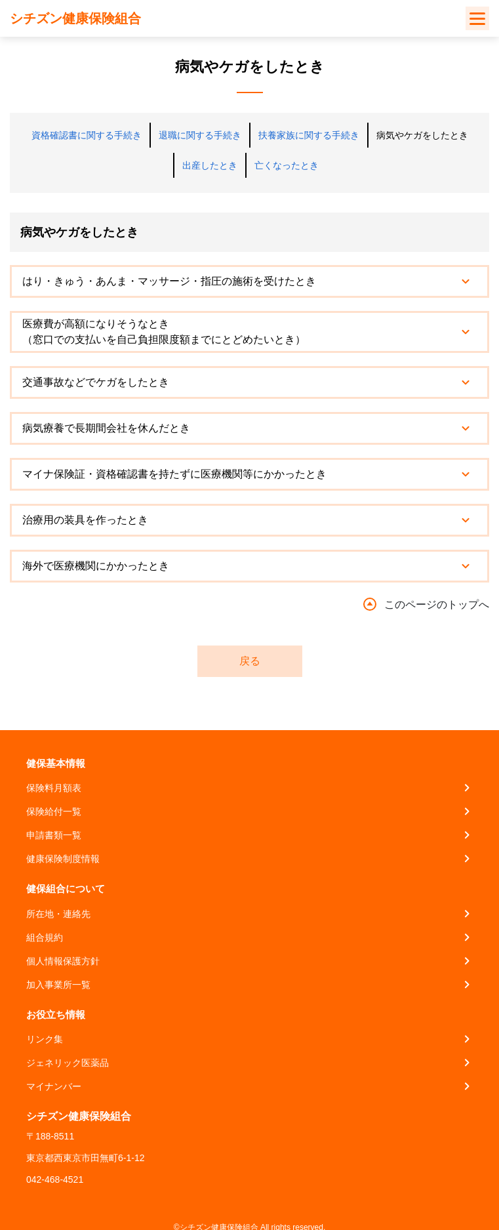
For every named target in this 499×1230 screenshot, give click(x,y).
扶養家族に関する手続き (308, 135)
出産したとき (209, 165)
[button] (249, 281)
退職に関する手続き (200, 135)
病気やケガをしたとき (422, 135)
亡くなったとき (286, 165)
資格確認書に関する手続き (86, 135)
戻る (249, 660)
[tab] (249, 281)
